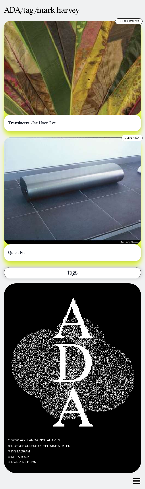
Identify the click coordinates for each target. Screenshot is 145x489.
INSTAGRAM (19, 453)
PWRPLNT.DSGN (22, 464)
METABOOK (18, 459)
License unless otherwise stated (39, 448)
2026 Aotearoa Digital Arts (34, 442)
